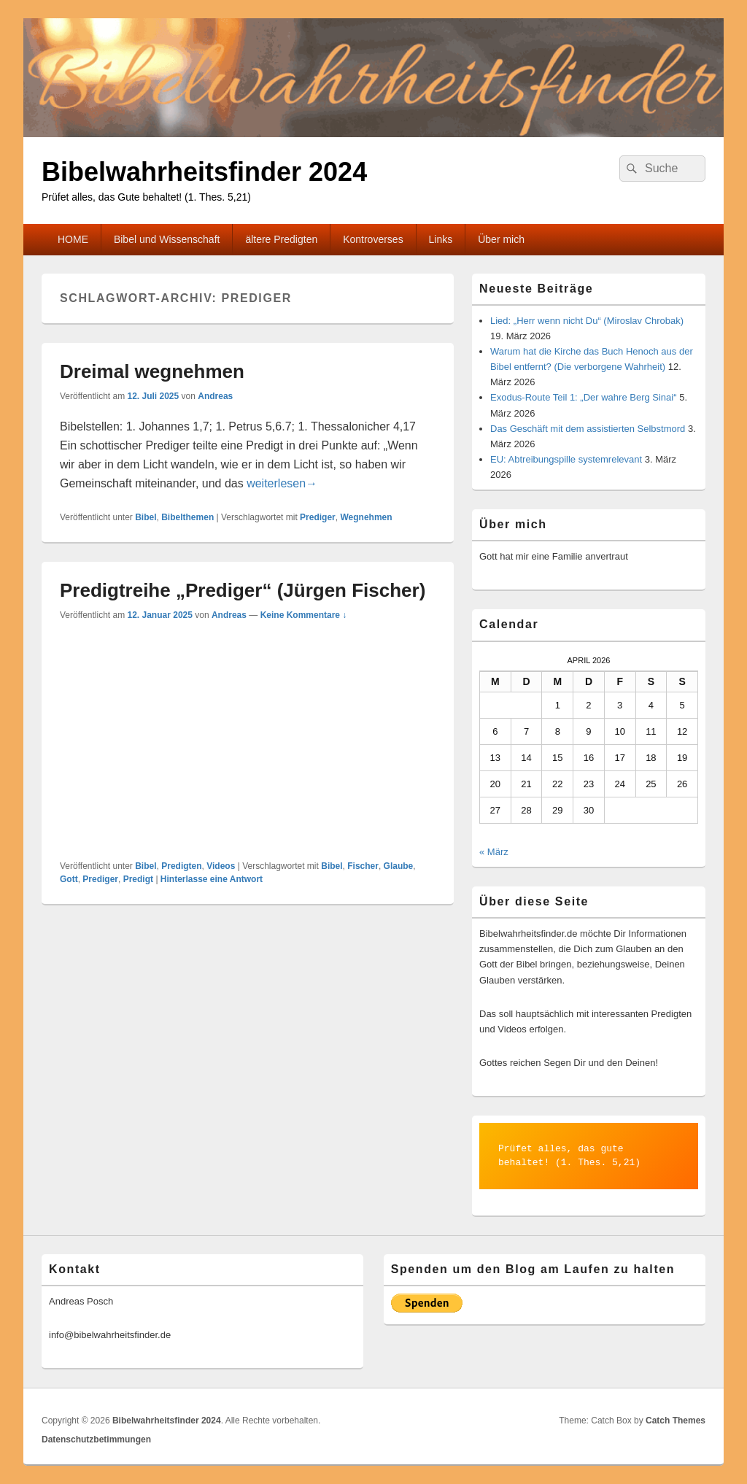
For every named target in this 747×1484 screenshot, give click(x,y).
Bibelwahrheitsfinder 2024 (204, 172)
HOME (73, 239)
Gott (69, 879)
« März (493, 851)
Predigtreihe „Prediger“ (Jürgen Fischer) (242, 590)
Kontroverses (373, 239)
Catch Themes (675, 1420)
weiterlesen (282, 483)
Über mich (501, 239)
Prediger (318, 517)
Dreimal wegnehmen (152, 371)
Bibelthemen (187, 517)
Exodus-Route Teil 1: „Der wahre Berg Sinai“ (583, 397)
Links (441, 239)
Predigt (138, 879)
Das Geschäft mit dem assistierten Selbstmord (587, 428)
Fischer (363, 866)
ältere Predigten (281, 239)
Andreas (215, 396)
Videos (220, 866)
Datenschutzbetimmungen (96, 1439)
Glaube (399, 866)
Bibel (145, 517)
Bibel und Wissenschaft (167, 239)
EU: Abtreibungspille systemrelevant (566, 459)
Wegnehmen (366, 517)
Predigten (181, 866)
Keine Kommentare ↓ (303, 615)
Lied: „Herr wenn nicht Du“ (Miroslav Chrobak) (587, 320)
